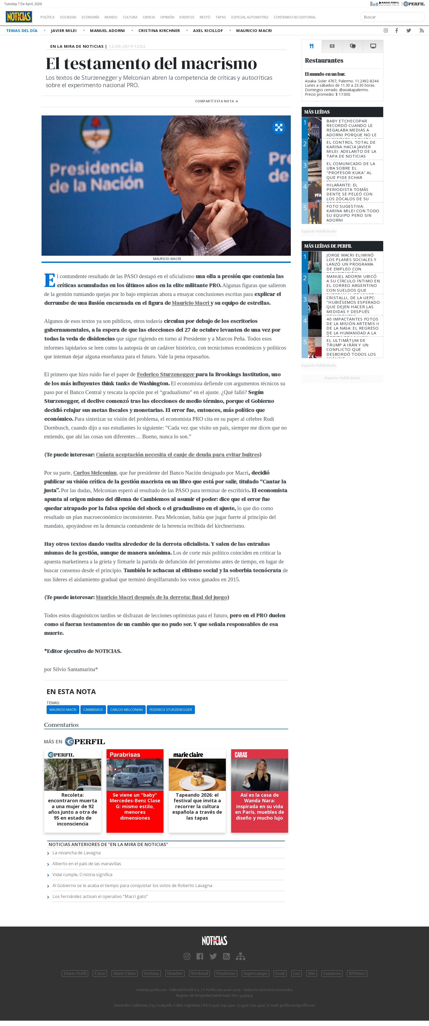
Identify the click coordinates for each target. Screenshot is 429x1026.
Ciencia (167, 17)
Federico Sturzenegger (166, 374)
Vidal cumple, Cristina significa (82, 874)
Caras (100, 973)
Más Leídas (317, 112)
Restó (233, 17)
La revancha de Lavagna (76, 853)
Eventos (212, 17)
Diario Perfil (75, 973)
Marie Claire (124, 973)
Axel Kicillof (208, 30)
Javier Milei (64, 30)
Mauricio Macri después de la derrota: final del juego (161, 597)
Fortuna (151, 973)
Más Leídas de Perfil (328, 246)
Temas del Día (22, 30)
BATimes (357, 973)
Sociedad (74, 17)
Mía (311, 973)
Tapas (251, 17)
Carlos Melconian (126, 709)
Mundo (123, 17)
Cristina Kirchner (159, 30)
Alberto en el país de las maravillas (86, 864)
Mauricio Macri (254, 30)
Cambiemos (93, 709)
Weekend (199, 973)
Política (49, 17)
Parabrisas (225, 973)
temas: (53, 702)
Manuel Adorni (108, 30)
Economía (99, 17)
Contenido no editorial (340, 17)
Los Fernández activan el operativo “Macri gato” (100, 896)
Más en (74, 741)
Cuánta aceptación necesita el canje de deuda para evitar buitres (177, 454)
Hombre (175, 973)
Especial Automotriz (285, 17)
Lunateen (332, 973)
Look (280, 973)
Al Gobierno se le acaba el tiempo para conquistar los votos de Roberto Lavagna (132, 885)
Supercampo (255, 973)
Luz (296, 973)
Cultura (145, 17)
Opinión (189, 17)
